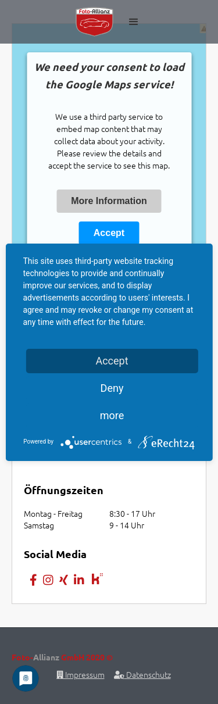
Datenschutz (142, 674)
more (112, 415)
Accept (109, 233)
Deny (112, 388)
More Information (109, 201)
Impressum (80, 674)
